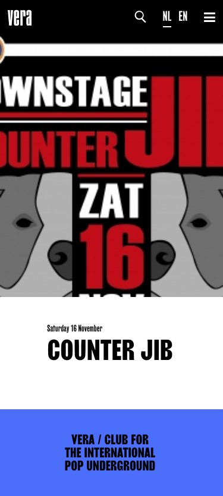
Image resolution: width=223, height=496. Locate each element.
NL (167, 16)
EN (182, 16)
